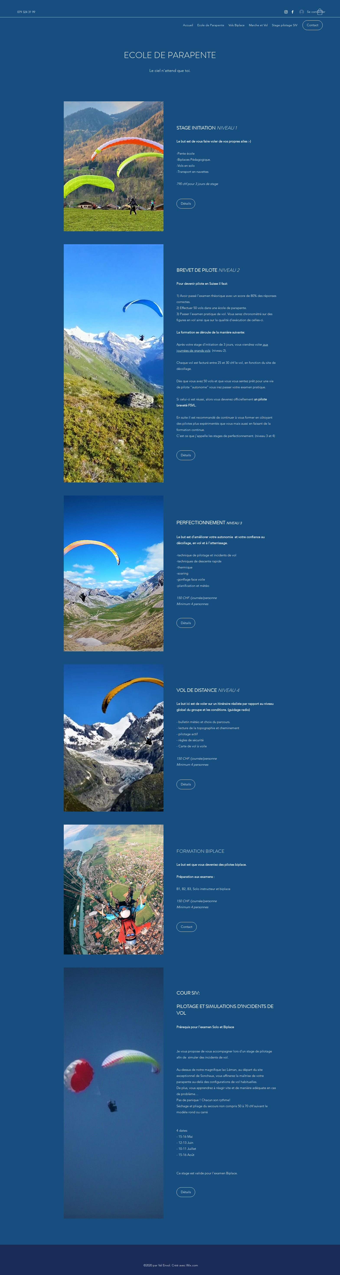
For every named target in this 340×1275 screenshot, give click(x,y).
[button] (319, 12)
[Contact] (312, 25)
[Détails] (186, 204)
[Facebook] (292, 12)
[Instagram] (286, 12)
